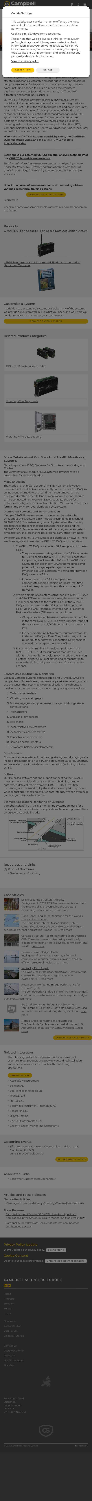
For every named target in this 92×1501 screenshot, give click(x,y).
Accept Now (23, 70)
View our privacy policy (25, 61)
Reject (47, 70)
